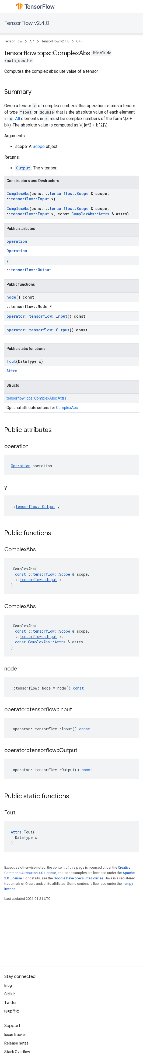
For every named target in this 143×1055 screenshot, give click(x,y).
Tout (11, 361)
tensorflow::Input (30, 198)
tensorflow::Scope (69, 193)
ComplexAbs (17, 193)
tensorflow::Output (31, 269)
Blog (8, 985)
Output (23, 168)
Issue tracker (15, 1034)
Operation (16, 250)
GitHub (10, 994)
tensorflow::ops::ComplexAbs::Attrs (36, 398)
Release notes (16, 1043)
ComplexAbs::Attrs (90, 213)
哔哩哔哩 (11, 1011)
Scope (39, 146)
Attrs (11, 370)
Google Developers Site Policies (78, 878)
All (17, 118)
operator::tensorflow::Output (37, 329)
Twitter (10, 1002)
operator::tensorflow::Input (36, 316)
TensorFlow (13, 41)
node (11, 297)
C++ (79, 41)
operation (16, 241)
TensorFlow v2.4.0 (26, 23)
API (31, 41)
